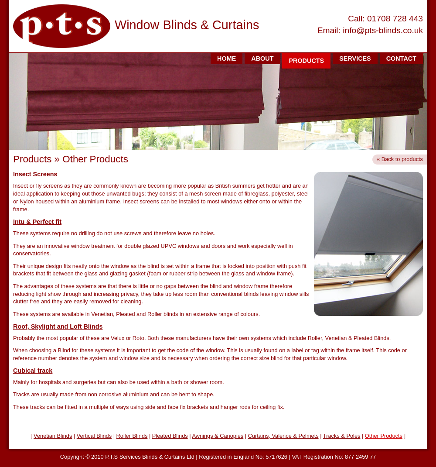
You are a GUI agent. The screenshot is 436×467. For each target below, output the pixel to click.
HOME (226, 58)
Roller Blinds (132, 436)
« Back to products (400, 159)
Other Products (383, 436)
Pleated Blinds (170, 436)
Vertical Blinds (94, 436)
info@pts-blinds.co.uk (383, 30)
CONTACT (401, 58)
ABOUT (262, 58)
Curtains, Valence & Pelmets (283, 436)
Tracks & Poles (342, 436)
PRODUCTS (306, 60)
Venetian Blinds (53, 436)
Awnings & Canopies (217, 436)
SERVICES (355, 58)
